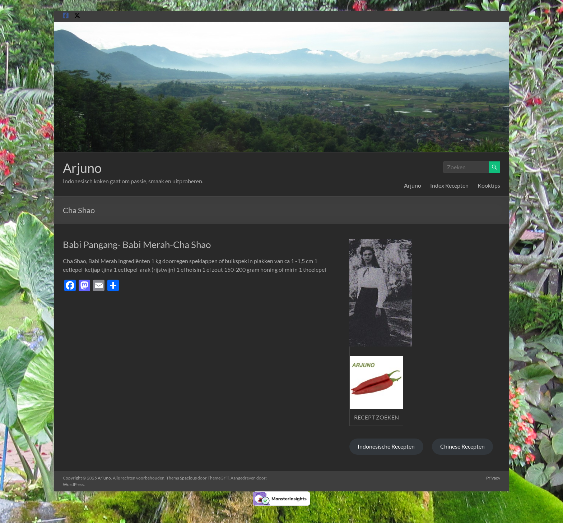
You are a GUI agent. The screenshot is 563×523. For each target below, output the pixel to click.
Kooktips (489, 185)
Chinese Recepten (462, 446)
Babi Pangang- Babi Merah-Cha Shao (137, 244)
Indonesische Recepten (386, 446)
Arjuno (82, 168)
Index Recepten (449, 185)
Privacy (493, 478)
